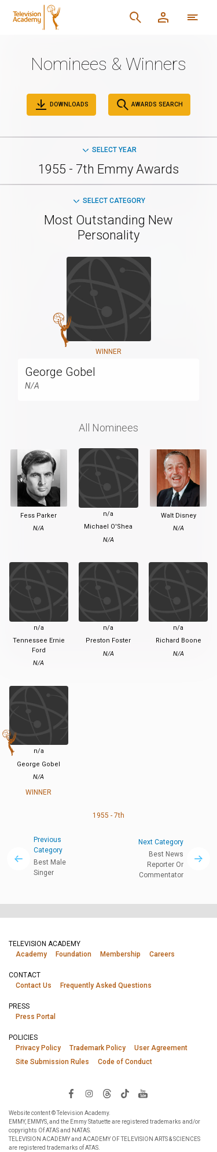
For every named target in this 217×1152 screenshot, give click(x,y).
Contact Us (34, 985)
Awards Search (149, 105)
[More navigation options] (193, 17)
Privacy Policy (38, 1048)
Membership (120, 954)
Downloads (61, 105)
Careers (162, 954)
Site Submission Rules (52, 1062)
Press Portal (36, 1017)
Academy (31, 954)
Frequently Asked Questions (106, 985)
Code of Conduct (125, 1062)
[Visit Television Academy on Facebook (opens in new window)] (71, 1093)
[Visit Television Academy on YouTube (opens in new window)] (142, 1093)
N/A (32, 385)
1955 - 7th (108, 815)
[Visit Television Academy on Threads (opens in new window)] (107, 1093)
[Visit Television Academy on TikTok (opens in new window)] (125, 1093)
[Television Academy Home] (65, 17)
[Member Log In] (163, 17)
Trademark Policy (97, 1048)
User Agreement (160, 1048)
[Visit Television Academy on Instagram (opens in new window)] (89, 1093)
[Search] (135, 17)
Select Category (108, 201)
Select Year (109, 150)
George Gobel (60, 372)
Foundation (73, 954)
